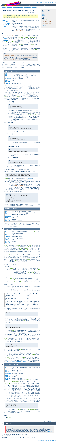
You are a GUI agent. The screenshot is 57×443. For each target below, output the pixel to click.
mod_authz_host (20, 30)
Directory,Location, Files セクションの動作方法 (18, 361)
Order (26, 43)
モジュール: (7, 83)
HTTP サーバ (9, 7)
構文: (6, 75)
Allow (8, 41)
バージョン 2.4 (27, 7)
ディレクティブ (40, 2)
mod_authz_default (9, 60)
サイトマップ (53, 2)
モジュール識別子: (7, 23)
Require (45, 19)
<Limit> (12, 66)
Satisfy (37, 49)
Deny (12, 41)
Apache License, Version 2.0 (13, 437)
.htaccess (5, 38)
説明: (4, 20)
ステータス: (5, 21)
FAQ (46, 2)
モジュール (34, 2)
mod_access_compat (7, 35)
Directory (22, 357)
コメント (45, 25)
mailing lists (49, 431)
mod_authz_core (47, 23)
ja (39, 12)
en (35, 12)
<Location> (33, 37)
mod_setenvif (19, 185)
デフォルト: (7, 236)
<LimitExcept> (16, 381)
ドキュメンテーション (18, 7)
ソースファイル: (6, 24)
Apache (3, 7)
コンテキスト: (8, 78)
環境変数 (6, 40)
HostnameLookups (33, 115)
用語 (48, 2)
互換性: (4, 26)
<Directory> (20, 37)
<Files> (27, 37)
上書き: (6, 80)
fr (37, 12)
